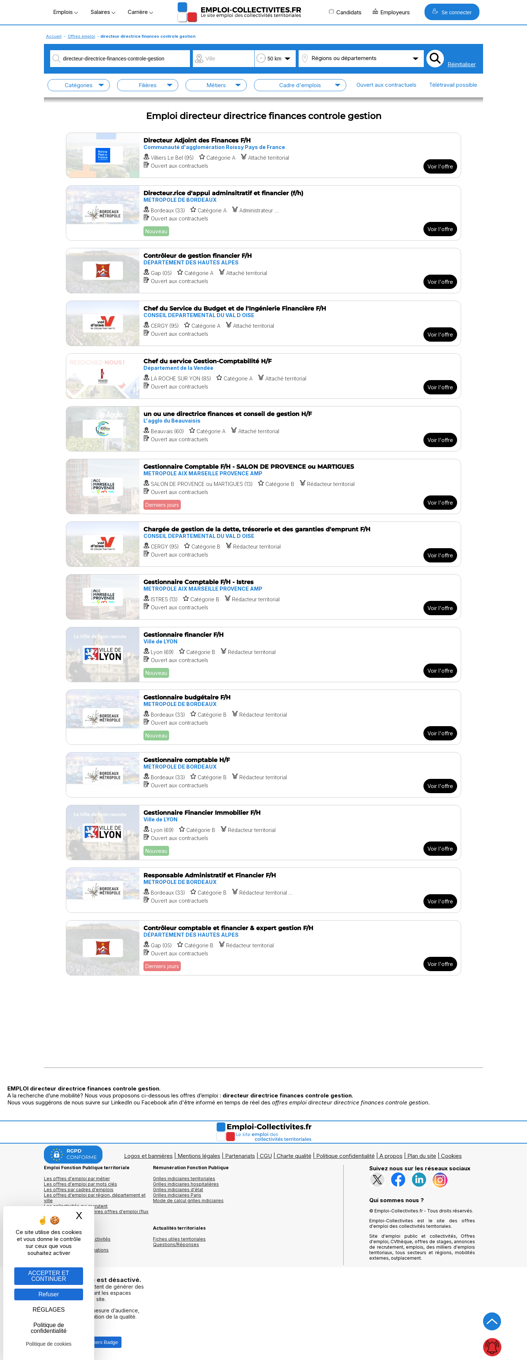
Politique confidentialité (345, 1155)
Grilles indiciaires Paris (177, 1195)
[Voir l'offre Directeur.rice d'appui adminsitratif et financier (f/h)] (263, 213)
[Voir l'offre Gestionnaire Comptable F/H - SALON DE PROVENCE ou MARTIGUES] (263, 486)
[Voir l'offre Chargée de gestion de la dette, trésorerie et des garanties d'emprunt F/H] (263, 544)
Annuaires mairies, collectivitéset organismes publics (77, 1241)
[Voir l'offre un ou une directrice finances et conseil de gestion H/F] (263, 428)
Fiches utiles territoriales (179, 1239)
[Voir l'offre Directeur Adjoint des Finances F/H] (263, 155)
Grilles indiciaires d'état (178, 1189)
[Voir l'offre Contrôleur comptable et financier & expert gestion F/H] (263, 948)
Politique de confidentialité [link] (49, 1328)
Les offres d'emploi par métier (77, 1178)
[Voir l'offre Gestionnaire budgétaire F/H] (263, 717)
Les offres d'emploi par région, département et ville (95, 1197)
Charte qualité (294, 1155)
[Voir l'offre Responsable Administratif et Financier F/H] (263, 890)
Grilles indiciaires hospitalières (186, 1184)
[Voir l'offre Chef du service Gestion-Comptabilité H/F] (263, 376)
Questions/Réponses (176, 1244)
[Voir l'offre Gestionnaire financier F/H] (263, 654)
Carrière (140, 11)
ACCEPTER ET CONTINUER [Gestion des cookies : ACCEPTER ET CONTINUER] (48, 1276)
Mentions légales (198, 1155)
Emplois (65, 11)
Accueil (53, 36)
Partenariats (240, 1155)
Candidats (345, 12)
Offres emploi (81, 36)
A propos (391, 1155)
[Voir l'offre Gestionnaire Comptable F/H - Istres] (263, 597)
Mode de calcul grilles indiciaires (188, 1200)
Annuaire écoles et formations (76, 1250)
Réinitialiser (462, 64)
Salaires (102, 11)
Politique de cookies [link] (49, 1344)
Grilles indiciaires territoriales (184, 1178)
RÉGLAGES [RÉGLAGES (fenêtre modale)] (49, 1310)
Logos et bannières (148, 1155)
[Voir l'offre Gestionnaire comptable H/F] (263, 775)
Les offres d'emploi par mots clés (80, 1184)
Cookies (451, 1155)
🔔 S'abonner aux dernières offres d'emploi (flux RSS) (96, 1214)
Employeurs (391, 12)
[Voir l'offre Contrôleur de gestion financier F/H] (263, 270)
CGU (266, 1155)
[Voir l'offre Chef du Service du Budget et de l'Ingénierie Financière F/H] (263, 323)
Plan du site (421, 1155)
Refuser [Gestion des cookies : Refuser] (48, 1294)
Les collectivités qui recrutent (76, 1206)
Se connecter (451, 11)
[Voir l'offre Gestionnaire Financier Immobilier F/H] (263, 832)
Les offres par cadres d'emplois (78, 1189)
